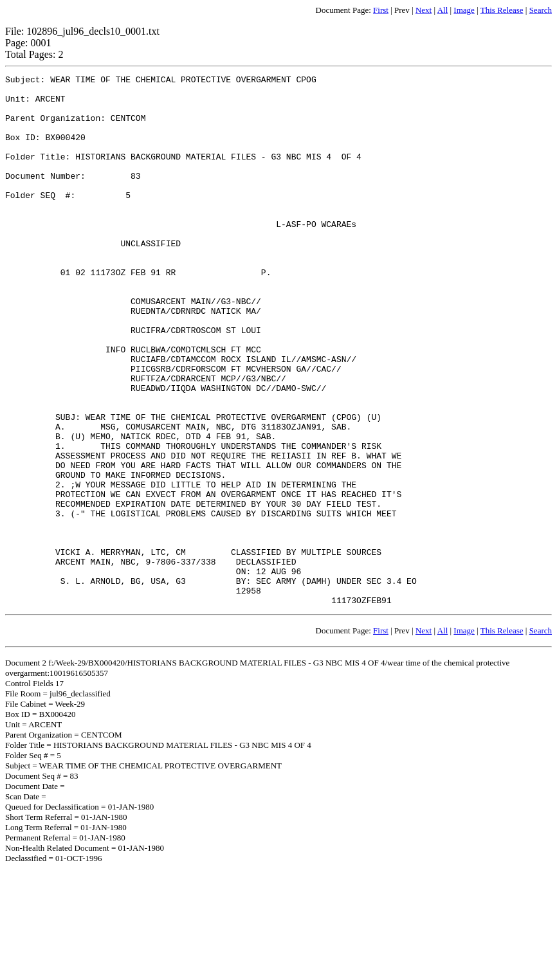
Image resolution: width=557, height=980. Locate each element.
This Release (502, 10)
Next (423, 10)
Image (463, 10)
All (442, 10)
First (380, 10)
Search (540, 10)
